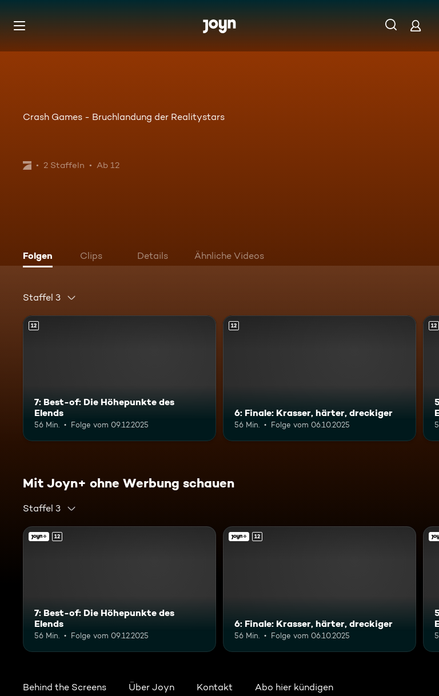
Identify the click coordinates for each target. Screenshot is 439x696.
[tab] (41, 257)
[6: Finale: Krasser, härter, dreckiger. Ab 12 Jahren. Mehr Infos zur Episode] (319, 378)
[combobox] (49, 298)
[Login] (416, 25)
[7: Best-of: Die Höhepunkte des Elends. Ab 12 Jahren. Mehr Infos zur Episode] (119, 378)
